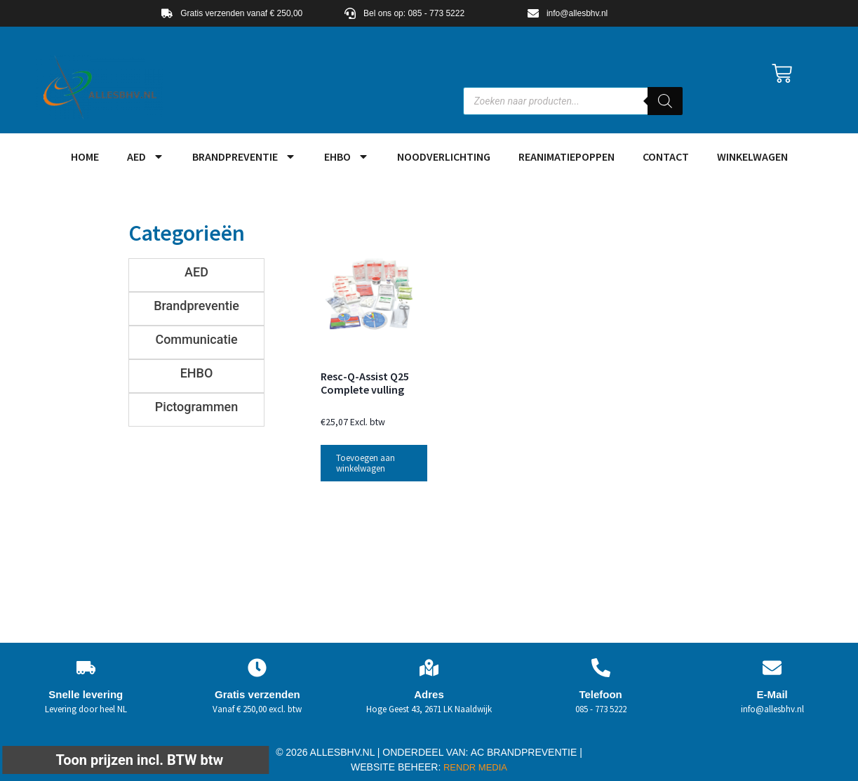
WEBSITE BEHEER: (396, 767)
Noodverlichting (443, 156)
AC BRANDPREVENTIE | (526, 752)
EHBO (346, 156)
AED (145, 156)
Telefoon (600, 694)
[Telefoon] (600, 667)
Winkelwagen (752, 156)
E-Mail (772, 694)
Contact (666, 156)
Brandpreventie (244, 156)
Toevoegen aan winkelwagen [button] (365, 463)
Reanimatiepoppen (566, 156)
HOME (85, 156)
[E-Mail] (772, 667)
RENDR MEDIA (474, 767)
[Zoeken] (665, 101)
